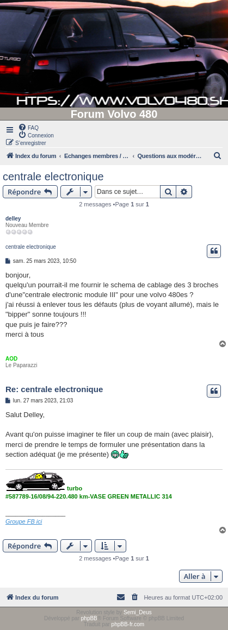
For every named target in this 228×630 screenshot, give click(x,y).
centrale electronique (53, 176)
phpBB (89, 618)
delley (13, 219)
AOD (11, 359)
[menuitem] (28, 127)
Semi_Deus (138, 612)
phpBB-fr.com (128, 624)
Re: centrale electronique (54, 389)
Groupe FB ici (23, 521)
